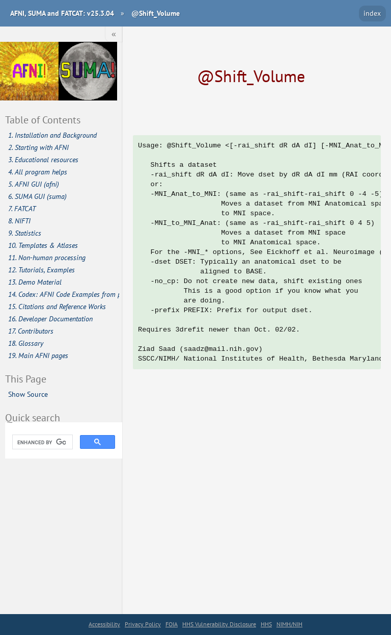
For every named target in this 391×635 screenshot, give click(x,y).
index (372, 13)
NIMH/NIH (289, 624)
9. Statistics (24, 233)
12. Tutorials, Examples (41, 269)
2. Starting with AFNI (38, 147)
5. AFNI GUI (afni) (33, 184)
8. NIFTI (19, 220)
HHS (266, 624)
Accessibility (104, 624)
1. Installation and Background (52, 135)
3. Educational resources (43, 159)
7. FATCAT (22, 208)
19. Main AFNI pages (38, 355)
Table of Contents (42, 119)
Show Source (28, 394)
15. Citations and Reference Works (57, 306)
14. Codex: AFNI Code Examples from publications (64, 294)
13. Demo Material (35, 282)
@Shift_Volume (155, 13)
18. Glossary (25, 343)
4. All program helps (37, 171)
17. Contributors (30, 331)
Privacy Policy (143, 624)
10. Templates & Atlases (43, 245)
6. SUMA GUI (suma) (37, 196)
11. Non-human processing (47, 257)
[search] (41, 442)
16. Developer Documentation (50, 318)
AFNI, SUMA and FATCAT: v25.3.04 (62, 13)
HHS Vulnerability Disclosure (219, 624)
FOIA (171, 624)
